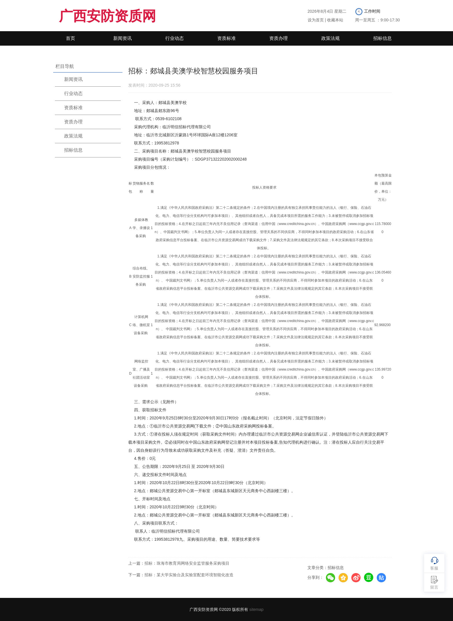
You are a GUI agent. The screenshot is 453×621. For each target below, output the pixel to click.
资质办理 (278, 38)
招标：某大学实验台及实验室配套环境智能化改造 (188, 574)
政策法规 (330, 38)
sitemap (256, 609)
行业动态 (174, 38)
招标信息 (382, 38)
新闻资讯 (122, 38)
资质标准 (226, 38)
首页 (70, 38)
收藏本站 (335, 20)
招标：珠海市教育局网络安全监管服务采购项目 (186, 563)
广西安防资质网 (107, 16)
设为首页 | (317, 20)
